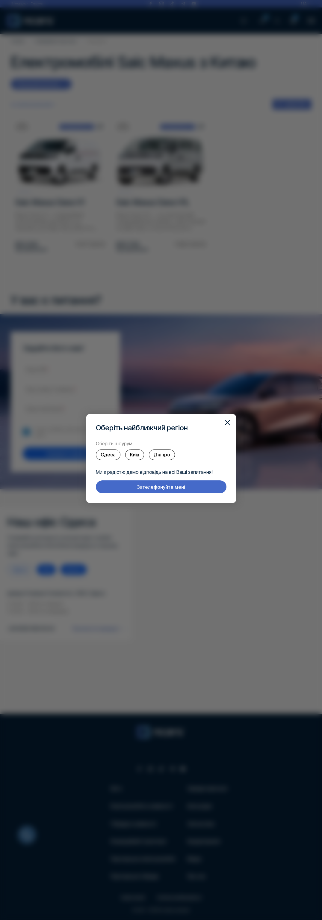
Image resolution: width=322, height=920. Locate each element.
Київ (134, 455)
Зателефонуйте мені (161, 487)
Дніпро (162, 455)
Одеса (108, 455)
